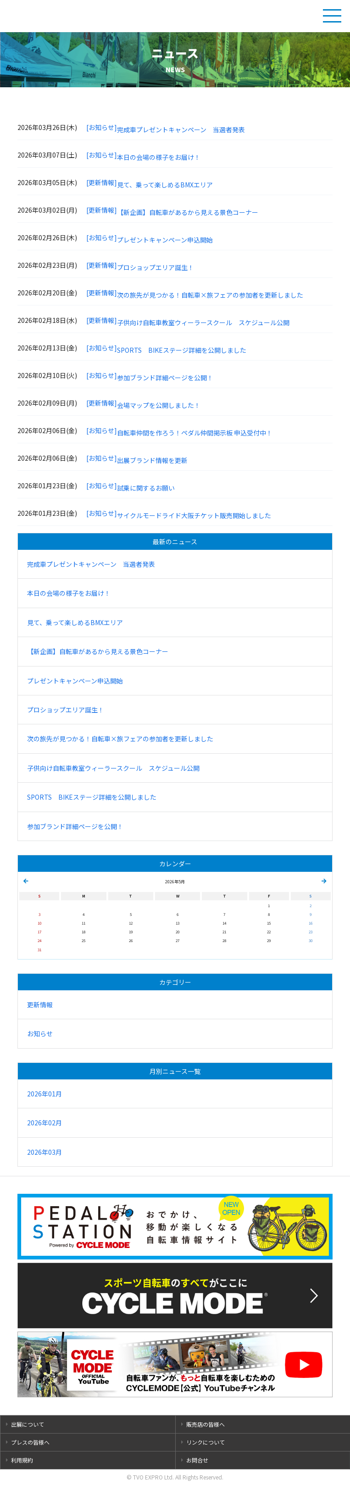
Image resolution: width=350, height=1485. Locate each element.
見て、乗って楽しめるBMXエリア (165, 184)
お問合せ (197, 1460)
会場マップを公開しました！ (158, 405)
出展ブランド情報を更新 (152, 460)
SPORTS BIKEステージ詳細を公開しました (181, 350)
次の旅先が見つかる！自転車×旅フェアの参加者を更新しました (210, 294)
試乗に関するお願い (146, 487)
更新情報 (40, 1004)
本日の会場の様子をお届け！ (158, 157)
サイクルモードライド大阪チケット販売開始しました (194, 515)
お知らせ (40, 1033)
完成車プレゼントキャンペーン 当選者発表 (181, 129)
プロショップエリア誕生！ (155, 267)
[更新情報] (101, 182)
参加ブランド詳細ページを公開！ (165, 377)
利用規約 (22, 1460)
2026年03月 (44, 1152)
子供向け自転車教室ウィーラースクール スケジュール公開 (203, 322)
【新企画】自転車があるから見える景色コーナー (187, 212)
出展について (27, 1424)
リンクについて (205, 1442)
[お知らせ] (101, 127)
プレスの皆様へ (30, 1442)
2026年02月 (44, 1122)
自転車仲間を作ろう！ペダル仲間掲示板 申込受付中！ (194, 432)
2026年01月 (44, 1093)
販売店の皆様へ (205, 1424)
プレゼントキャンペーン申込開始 (165, 239)
